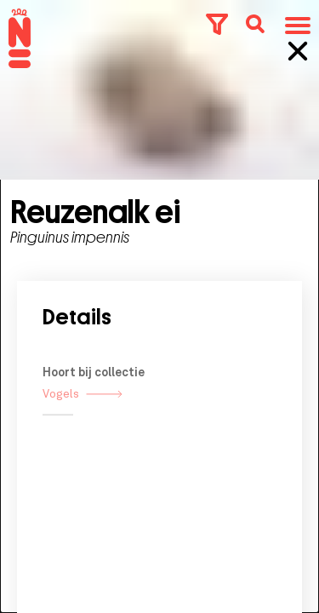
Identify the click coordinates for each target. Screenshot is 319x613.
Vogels (82, 415)
